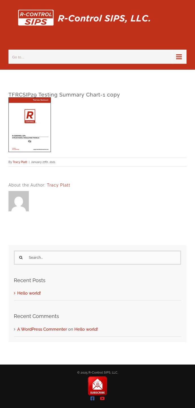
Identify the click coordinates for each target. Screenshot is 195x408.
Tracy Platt (20, 162)
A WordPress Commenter (42, 329)
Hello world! (29, 293)
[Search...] (97, 258)
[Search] (21, 258)
